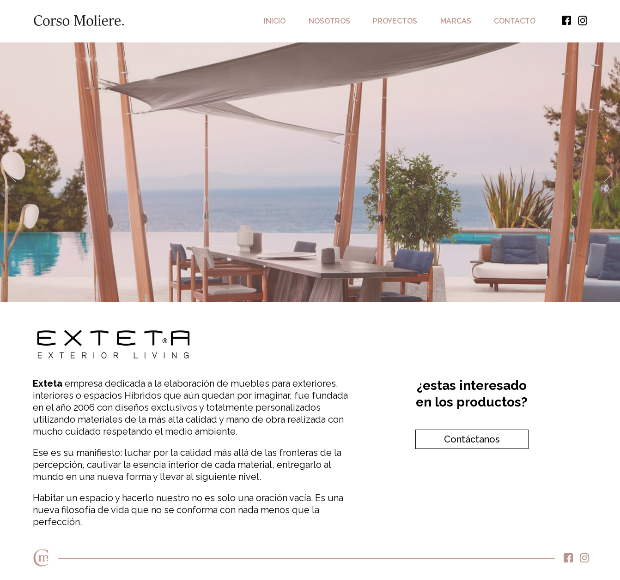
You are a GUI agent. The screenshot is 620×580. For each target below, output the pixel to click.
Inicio (275, 21)
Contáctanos (472, 439)
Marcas (455, 21)
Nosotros (329, 21)
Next (608, 173)
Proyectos (395, 21)
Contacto (514, 21)
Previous (11, 173)
